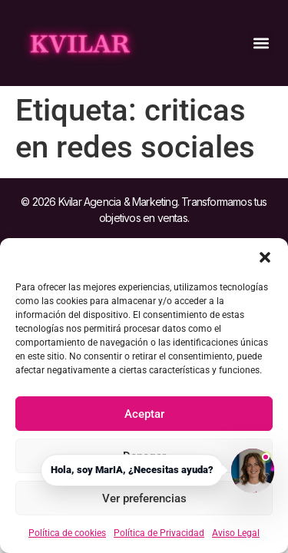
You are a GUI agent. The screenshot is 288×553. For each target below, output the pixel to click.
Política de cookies (67, 533)
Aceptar (144, 414)
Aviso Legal (236, 533)
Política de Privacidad (159, 533)
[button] (265, 257)
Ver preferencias (144, 498)
